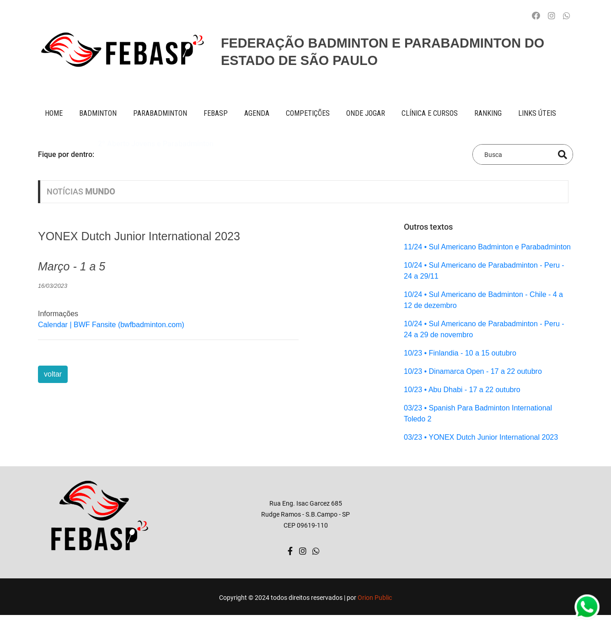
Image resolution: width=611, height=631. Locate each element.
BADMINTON (98, 113)
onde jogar (365, 113)
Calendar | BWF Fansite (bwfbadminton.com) (111, 325)
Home (54, 113)
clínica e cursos (430, 113)
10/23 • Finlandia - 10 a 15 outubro (460, 353)
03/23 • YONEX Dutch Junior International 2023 (481, 437)
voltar (53, 374)
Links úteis (537, 113)
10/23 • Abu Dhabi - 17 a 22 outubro (462, 390)
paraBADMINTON (160, 113)
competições (308, 113)
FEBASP (216, 113)
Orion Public (375, 597)
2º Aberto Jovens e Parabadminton (156, 154)
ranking (488, 113)
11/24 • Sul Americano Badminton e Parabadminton (487, 247)
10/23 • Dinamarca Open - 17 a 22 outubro (473, 371)
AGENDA (256, 113)
